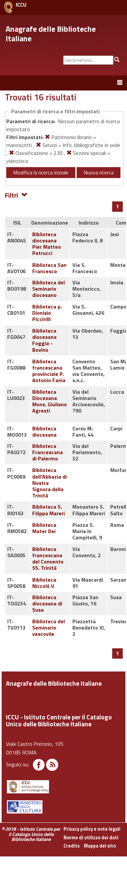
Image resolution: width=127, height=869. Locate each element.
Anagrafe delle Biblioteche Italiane (51, 33)
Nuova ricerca (99, 172)
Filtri (16, 194)
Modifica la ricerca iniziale (40, 172)
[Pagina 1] (117, 206)
